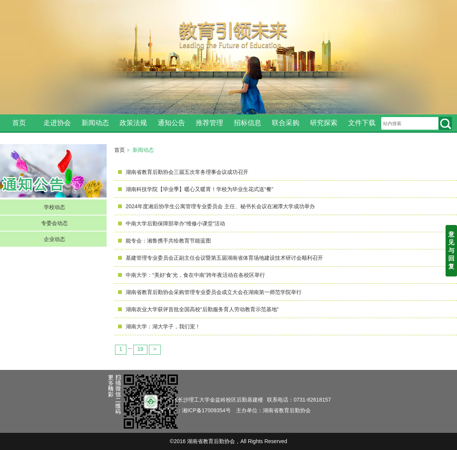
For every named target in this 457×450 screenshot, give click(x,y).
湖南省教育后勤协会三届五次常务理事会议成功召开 (187, 172)
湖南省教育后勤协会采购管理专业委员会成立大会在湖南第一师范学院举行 (214, 292)
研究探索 (323, 123)
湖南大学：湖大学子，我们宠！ (163, 326)
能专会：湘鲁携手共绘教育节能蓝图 (168, 241)
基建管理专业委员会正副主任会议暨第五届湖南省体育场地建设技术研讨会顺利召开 (224, 258)
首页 (19, 123)
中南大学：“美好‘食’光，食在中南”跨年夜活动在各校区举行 (195, 275)
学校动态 (54, 207)
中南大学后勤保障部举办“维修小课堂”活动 (175, 223)
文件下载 (362, 123)
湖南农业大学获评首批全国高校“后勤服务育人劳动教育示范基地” (202, 309)
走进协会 (57, 123)
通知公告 (171, 123)
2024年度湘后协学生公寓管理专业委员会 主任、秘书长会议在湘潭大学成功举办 (220, 206)
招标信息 (247, 123)
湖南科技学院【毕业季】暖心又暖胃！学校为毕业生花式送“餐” (199, 189)
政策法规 (133, 123)
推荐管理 (209, 123)
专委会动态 (54, 223)
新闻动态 (95, 123)
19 (140, 349)
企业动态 (54, 239)
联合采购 (285, 123)
